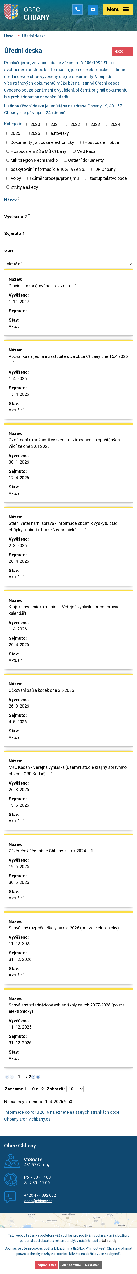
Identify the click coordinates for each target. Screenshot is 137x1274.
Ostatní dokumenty (86, 160)
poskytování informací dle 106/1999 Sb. (48, 169)
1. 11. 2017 (19, 301)
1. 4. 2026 (18, 378)
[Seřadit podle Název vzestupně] (19, 198)
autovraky (60, 133)
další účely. (109, 1241)
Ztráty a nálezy (24, 187)
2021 (55, 124)
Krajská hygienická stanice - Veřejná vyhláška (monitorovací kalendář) (64, 610)
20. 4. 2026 (19, 561)
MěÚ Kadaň (87, 151)
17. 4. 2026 (19, 477)
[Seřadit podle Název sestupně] (19, 199)
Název (10, 199)
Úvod (8, 36)
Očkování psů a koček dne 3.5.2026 (46, 690)
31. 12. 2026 (20, 959)
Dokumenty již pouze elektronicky (42, 142)
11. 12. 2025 (20, 943)
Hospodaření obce (101, 142)
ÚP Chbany (105, 169)
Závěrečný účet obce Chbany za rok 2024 (51, 850)
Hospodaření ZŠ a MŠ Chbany (38, 151)
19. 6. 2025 (19, 866)
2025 (15, 133)
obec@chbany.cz (38, 1200)
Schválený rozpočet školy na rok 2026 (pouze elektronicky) (68, 927)
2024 (115, 124)
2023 (95, 124)
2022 (75, 124)
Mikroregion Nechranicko (34, 160)
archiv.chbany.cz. (35, 1119)
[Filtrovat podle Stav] (68, 264)
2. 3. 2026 (18, 545)
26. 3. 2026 (19, 705)
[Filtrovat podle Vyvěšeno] (68, 227)
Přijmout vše (46, 1265)
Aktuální (16, 326)
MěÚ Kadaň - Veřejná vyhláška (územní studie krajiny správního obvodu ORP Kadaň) (68, 770)
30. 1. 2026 (19, 461)
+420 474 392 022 (40, 1195)
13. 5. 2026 (19, 805)
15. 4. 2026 (19, 394)
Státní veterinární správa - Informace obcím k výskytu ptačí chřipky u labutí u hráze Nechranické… (63, 526)
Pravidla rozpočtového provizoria (43, 285)
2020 (35, 124)
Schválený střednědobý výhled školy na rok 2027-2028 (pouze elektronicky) (67, 1008)
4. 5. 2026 (18, 721)
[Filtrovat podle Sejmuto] (68, 245)
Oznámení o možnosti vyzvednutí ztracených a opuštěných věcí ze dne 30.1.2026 (64, 443)
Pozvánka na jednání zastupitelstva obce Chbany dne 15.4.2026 (68, 359)
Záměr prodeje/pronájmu (55, 178)
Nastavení (93, 1265)
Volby (16, 178)
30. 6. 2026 (19, 882)
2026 (35, 133)
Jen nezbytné (70, 1265)
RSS (122, 51)
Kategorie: (13, 123)
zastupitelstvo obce (108, 178)
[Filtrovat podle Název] (68, 208)
